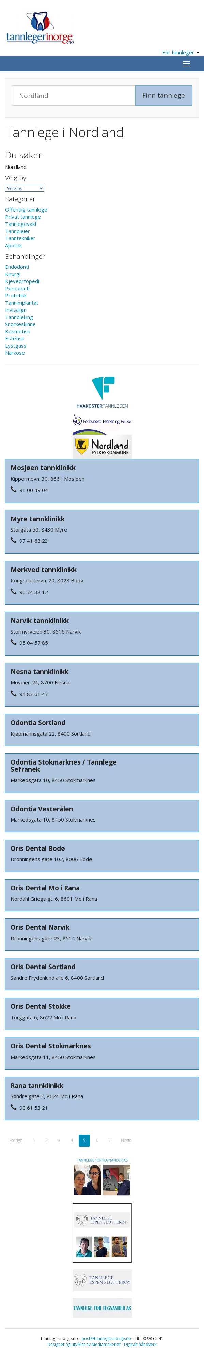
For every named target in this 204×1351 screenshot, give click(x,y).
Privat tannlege (23, 216)
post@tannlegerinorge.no (106, 1338)
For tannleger (180, 52)
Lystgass (16, 345)
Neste (126, 1140)
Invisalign (16, 309)
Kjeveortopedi (22, 281)
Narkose (15, 352)
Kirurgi (12, 274)
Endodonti (17, 266)
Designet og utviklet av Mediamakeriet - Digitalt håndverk (102, 1344)
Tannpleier (17, 231)
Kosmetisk (17, 331)
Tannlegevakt (21, 223)
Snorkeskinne (20, 324)
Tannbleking (19, 317)
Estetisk (14, 338)
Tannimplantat (21, 302)
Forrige (16, 1140)
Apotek (13, 245)
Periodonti (17, 288)
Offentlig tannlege (26, 209)
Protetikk (16, 295)
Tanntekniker (20, 238)
